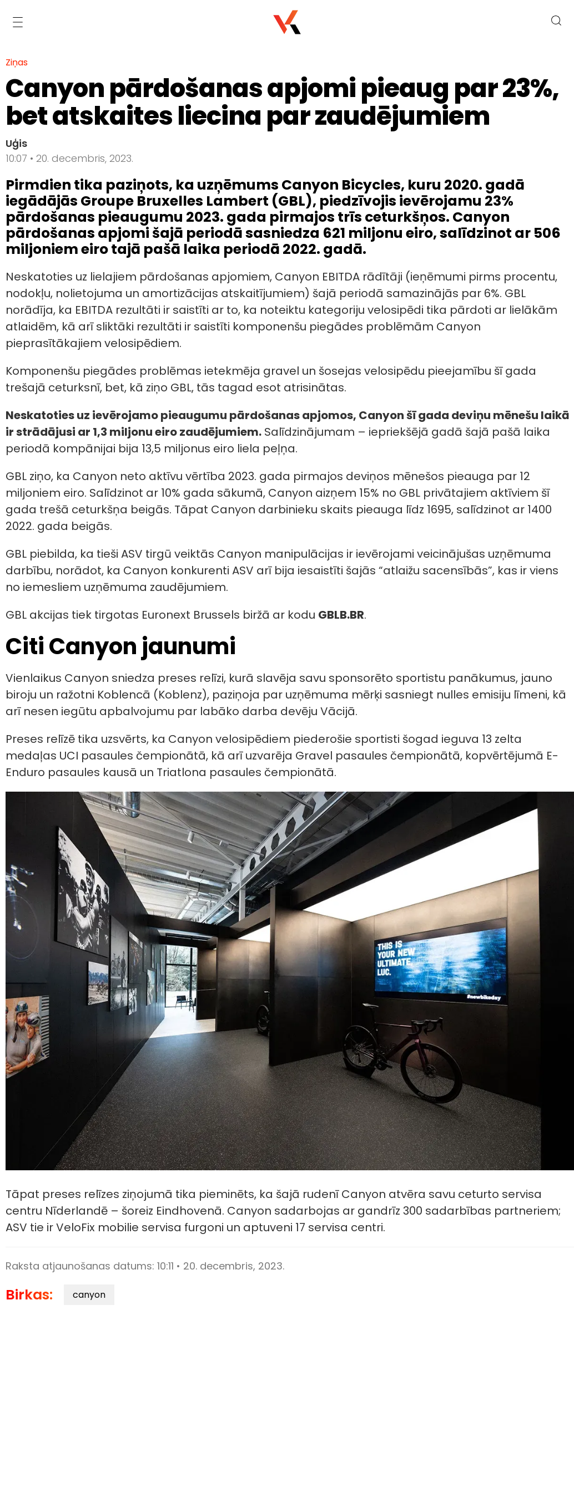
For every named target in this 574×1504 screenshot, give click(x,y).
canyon (89, 1294)
